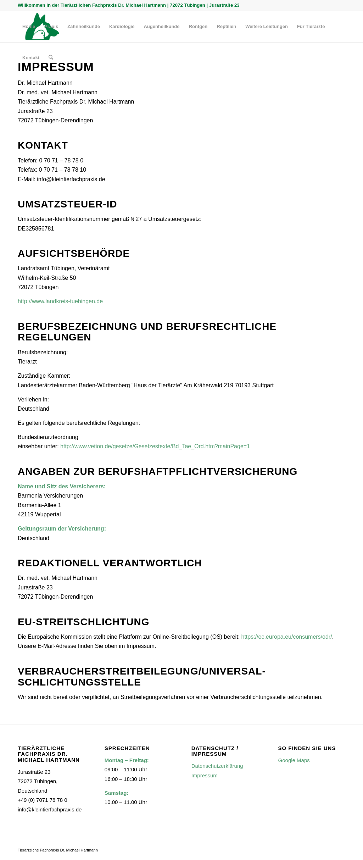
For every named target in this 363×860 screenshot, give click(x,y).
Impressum (204, 775)
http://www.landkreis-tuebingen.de (60, 301)
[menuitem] (29, 26)
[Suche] (51, 57)
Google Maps (294, 760)
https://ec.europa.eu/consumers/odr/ (286, 637)
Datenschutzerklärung (217, 766)
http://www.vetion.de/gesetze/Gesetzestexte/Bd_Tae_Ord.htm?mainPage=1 (155, 446)
